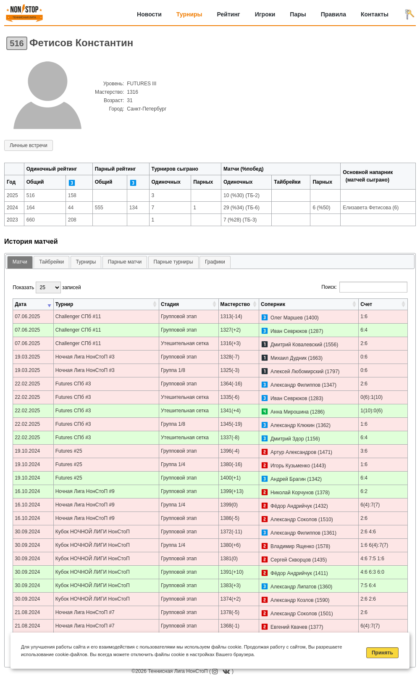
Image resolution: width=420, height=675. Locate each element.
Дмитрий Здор (287, 439)
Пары (298, 14)
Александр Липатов (293, 587)
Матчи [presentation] (20, 262)
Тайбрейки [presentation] (51, 262)
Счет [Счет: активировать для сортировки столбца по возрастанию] (366, 304)
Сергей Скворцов (290, 560)
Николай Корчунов (292, 493)
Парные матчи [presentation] (125, 262)
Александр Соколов (293, 519)
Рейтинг (228, 14)
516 (17, 43)
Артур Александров (293, 452)
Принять (382, 653)
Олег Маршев (286, 318)
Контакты (374, 14)
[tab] (20, 262)
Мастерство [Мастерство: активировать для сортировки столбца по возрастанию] (235, 304)
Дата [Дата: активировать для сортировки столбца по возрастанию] (20, 304)
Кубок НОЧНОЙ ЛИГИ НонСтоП (92, 532)
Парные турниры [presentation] (173, 262)
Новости (149, 14)
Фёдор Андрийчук (291, 506)
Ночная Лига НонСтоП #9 (85, 491)
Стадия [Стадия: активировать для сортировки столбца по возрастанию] (170, 304)
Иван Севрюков (288, 331)
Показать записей (47, 287)
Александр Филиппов (295, 385)
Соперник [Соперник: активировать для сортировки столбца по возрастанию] (273, 304)
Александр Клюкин (292, 425)
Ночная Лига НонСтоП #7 (85, 612)
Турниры (189, 14)
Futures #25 (68, 451)
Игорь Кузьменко (290, 466)
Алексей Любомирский (296, 371)
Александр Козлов (291, 600)
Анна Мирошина (289, 412)
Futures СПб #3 (73, 384)
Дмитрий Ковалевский (296, 345)
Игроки (265, 14)
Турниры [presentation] (86, 262)
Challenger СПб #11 (78, 316)
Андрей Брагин (288, 479)
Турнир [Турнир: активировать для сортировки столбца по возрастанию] (64, 304)
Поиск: (364, 287)
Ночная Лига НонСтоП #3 (85, 357)
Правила (333, 14)
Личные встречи (28, 145)
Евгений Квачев (288, 627)
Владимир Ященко (292, 546)
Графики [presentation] (215, 262)
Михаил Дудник (288, 358)
